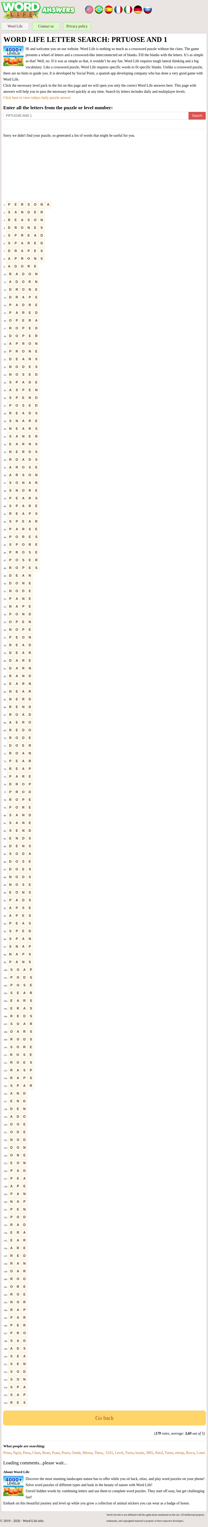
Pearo (66, 1453)
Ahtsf (159, 1453)
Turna (129, 1453)
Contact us (46, 26)
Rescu (190, 1453)
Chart (36, 1453)
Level (119, 1453)
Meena (87, 1453)
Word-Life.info (33, 1521)
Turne (169, 1453)
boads (139, 1453)
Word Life (15, 26)
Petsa (26, 1453)
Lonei (201, 1453)
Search (197, 115)
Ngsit (17, 1453)
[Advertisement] (104, 170)
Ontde (76, 1453)
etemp (179, 1453)
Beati (46, 1453)
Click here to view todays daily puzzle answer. (37, 98)
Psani (56, 1453)
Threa (98, 1453)
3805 (149, 1453)
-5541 (109, 1453)
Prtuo (7, 1453)
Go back (104, 1418)
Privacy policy (77, 26)
